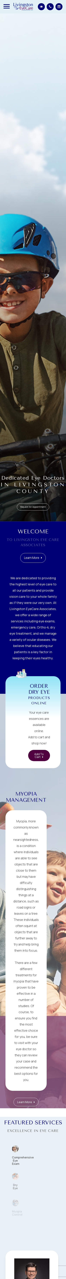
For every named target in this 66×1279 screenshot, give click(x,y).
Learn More (31, 561)
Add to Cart (39, 755)
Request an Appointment (33, 506)
